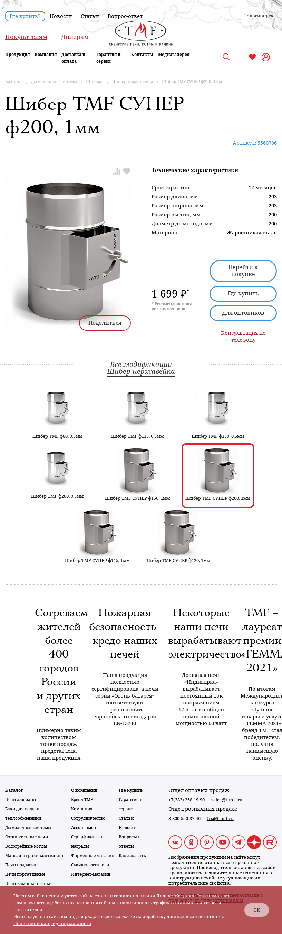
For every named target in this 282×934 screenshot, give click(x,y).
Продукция (17, 54)
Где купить (243, 293)
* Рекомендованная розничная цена (172, 306)
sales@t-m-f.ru (226, 799)
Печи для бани (20, 799)
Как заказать (132, 855)
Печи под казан (21, 865)
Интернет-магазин (90, 874)
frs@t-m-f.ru (220, 818)
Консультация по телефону (243, 336)
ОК (256, 910)
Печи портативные (25, 874)
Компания (46, 54)
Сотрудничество (88, 818)
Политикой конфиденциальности (52, 923)
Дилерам (75, 36)
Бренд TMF (82, 799)
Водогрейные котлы (26, 846)
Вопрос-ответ (125, 16)
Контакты (142, 54)
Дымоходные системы (28, 827)
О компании (84, 790)
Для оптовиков (243, 313)
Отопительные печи (26, 837)
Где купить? (25, 16)
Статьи (90, 16)
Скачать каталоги (90, 865)
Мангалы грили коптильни (34, 855)
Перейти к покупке (243, 271)
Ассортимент (84, 827)
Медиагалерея (173, 54)
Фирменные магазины (94, 855)
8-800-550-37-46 (184, 818)
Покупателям (26, 36)
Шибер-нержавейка (141, 371)
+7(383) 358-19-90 (186, 799)
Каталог (14, 790)
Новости (61, 16)
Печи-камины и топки (28, 883)
